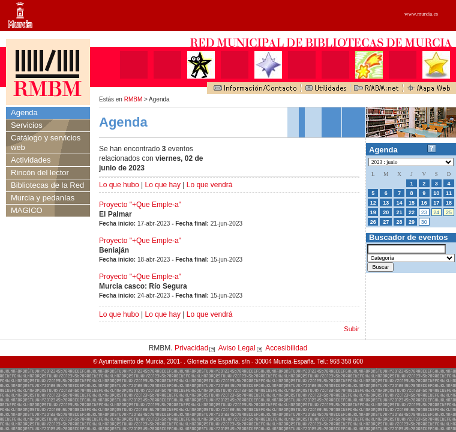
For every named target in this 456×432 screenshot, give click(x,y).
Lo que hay (163, 185)
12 (373, 203)
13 (386, 203)
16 (424, 203)
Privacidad (191, 348)
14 (399, 203)
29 (412, 222)
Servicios (27, 125)
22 (412, 212)
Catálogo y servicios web (45, 142)
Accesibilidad (286, 348)
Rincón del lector (40, 172)
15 (412, 203)
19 (373, 212)
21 (399, 212)
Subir (351, 328)
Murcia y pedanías (42, 197)
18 (449, 203)
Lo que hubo (119, 185)
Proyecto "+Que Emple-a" (140, 204)
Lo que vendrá (210, 185)
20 (386, 212)
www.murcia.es (421, 14)
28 (399, 222)
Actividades (30, 159)
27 (386, 222)
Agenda (24, 112)
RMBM (133, 99)
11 (449, 193)
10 (436, 193)
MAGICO (27, 210)
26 (373, 222)
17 (436, 203)
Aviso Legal (237, 348)
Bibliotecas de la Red (47, 185)
